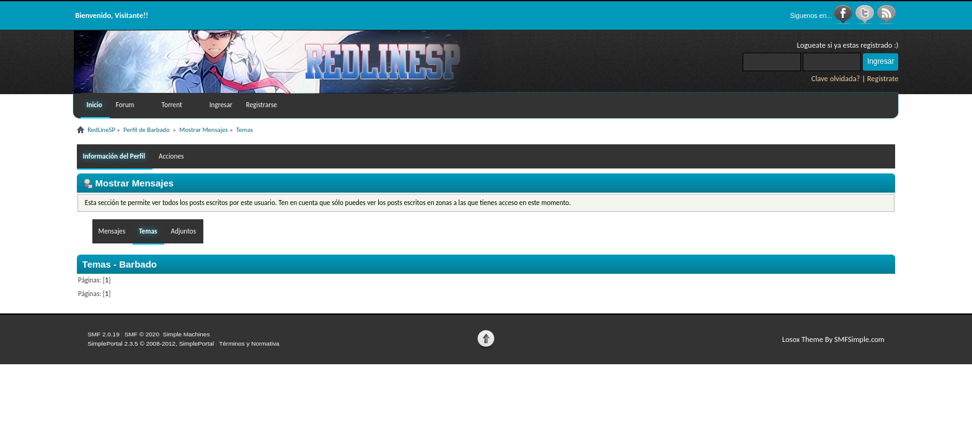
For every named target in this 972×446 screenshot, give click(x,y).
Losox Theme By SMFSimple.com (833, 339)
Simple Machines (186, 334)
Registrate (883, 78)
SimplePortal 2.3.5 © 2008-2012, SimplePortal (150, 343)
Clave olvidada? (835, 78)
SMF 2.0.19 (103, 334)
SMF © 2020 (142, 334)
